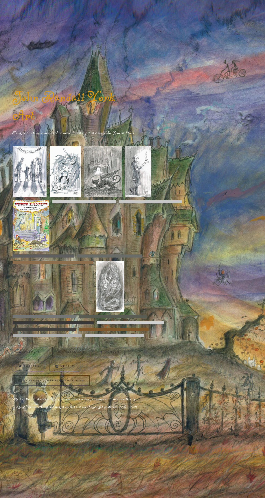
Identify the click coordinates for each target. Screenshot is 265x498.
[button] (30, 352)
